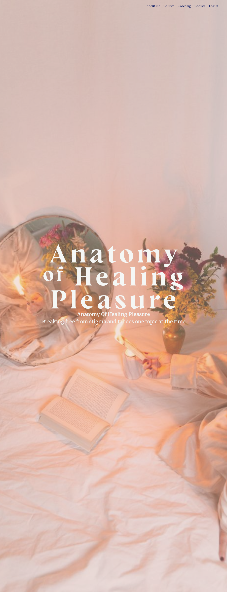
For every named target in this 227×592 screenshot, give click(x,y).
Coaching (184, 6)
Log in (213, 6)
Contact (200, 6)
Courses (169, 6)
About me (153, 6)
